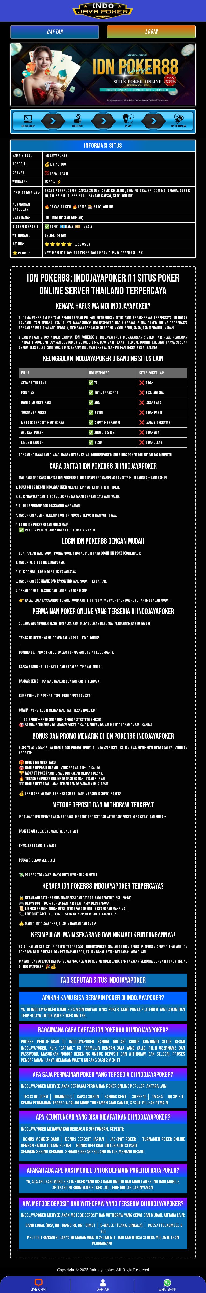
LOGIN (151, 31)
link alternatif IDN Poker (99, 487)
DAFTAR (55, 32)
